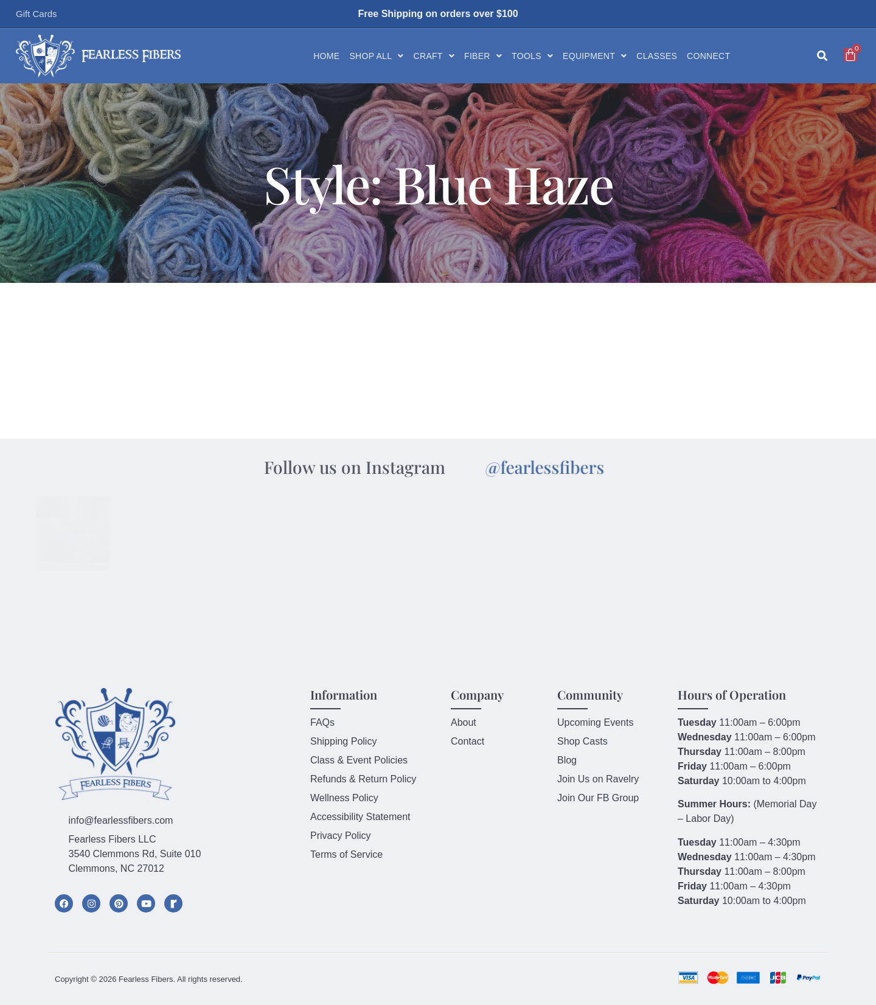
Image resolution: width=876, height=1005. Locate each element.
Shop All (376, 56)
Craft (434, 56)
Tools (532, 56)
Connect (708, 56)
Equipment (595, 56)
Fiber (483, 56)
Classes (656, 56)
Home (326, 56)
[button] (822, 56)
